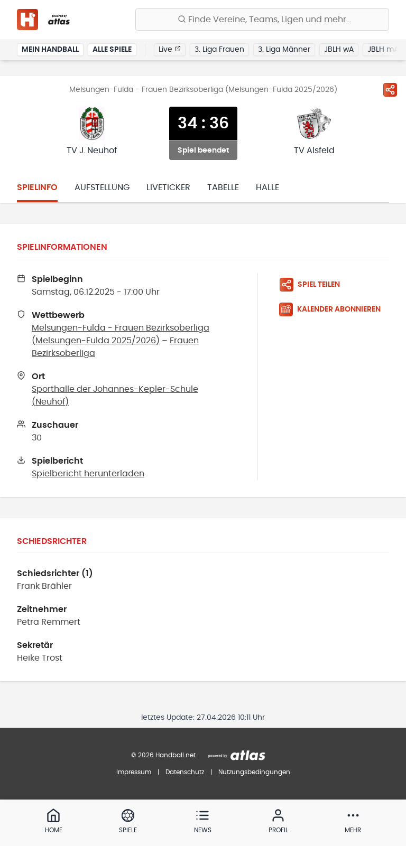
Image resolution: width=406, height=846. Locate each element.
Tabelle (223, 187)
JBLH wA (339, 49)
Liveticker (168, 187)
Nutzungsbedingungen (254, 772)
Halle (267, 187)
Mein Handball (50, 49)
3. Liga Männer (284, 49)
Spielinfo (37, 187)
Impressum (133, 772)
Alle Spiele (112, 49)
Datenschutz (184, 772)
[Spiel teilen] (390, 90)
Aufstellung (102, 187)
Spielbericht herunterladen (88, 473)
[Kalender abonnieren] (334, 309)
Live (170, 49)
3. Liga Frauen (219, 49)
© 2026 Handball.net (163, 755)
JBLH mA (383, 49)
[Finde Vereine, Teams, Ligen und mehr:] (262, 19)
